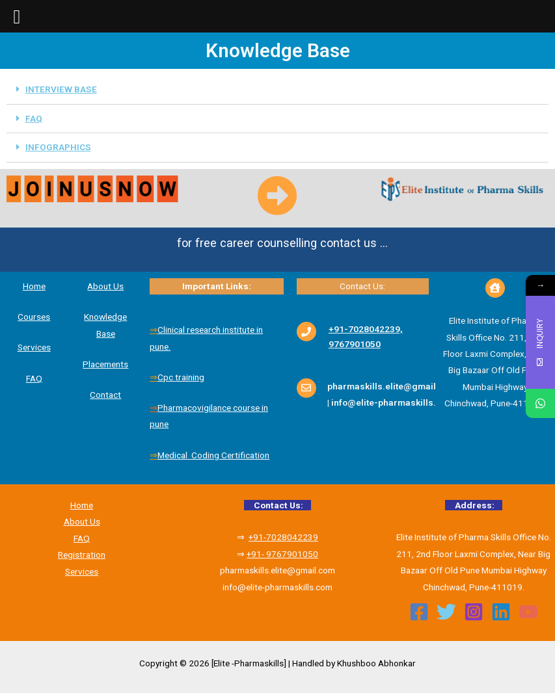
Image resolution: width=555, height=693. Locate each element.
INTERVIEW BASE (61, 89)
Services (34, 347)
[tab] (277, 90)
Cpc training (180, 377)
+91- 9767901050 (282, 554)
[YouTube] (528, 611)
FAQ (33, 118)
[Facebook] (419, 611)
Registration (81, 554)
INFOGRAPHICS (58, 147)
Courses (34, 316)
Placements (105, 364)
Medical (173, 455)
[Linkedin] (501, 611)
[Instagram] (473, 611)
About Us (82, 521)
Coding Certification (230, 455)
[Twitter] (446, 611)
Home (34, 286)
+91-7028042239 (283, 537)
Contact (105, 394)
